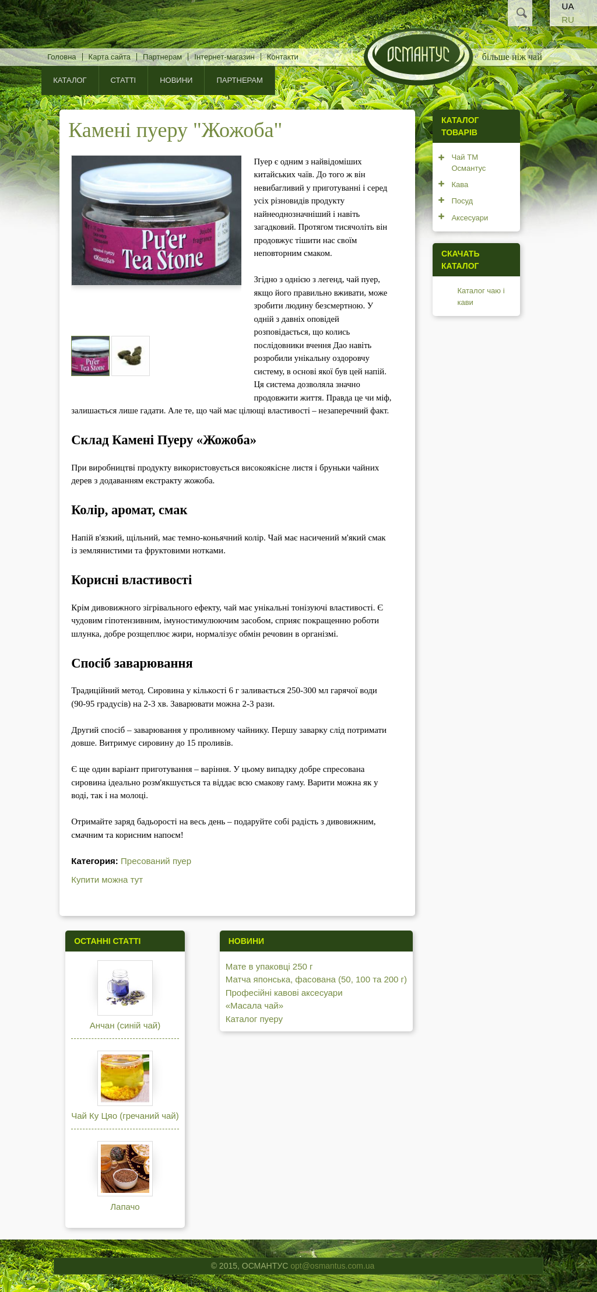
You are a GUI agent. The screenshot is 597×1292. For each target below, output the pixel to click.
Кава (459, 184)
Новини (176, 80)
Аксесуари (469, 217)
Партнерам (162, 57)
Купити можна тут (107, 879)
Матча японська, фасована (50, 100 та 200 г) (316, 979)
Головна (61, 57)
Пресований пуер (156, 861)
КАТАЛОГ (69, 80)
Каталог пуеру (254, 1019)
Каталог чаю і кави (480, 296)
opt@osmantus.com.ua (332, 1265)
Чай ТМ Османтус (468, 163)
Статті (123, 80)
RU (567, 19)
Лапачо (124, 1207)
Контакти (282, 57)
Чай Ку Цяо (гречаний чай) (125, 1116)
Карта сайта (110, 57)
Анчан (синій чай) (125, 1025)
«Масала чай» (254, 1005)
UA (568, 6)
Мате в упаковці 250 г (269, 966)
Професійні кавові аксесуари (284, 993)
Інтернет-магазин (224, 57)
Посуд (462, 200)
